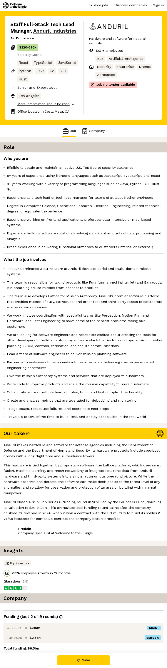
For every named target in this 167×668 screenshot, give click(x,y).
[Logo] (15, 5)
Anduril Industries (55, 31)
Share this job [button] (22, 634)
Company (93, 131)
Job (69, 131)
